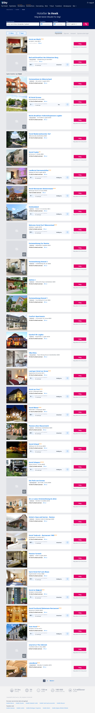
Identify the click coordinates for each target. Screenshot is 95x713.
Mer (74, 6)
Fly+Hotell (4, 6)
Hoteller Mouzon (61, 703)
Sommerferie (30, 6)
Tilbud (51, 6)
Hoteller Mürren (10, 703)
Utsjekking (55, 21)
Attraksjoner (67, 6)
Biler (46, 6)
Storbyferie (21, 6)
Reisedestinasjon (10, 21)
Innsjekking (42, 21)
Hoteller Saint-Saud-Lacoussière (47, 703)
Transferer (58, 6)
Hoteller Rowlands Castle (32, 703)
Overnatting (39, 6)
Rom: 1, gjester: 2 (72, 24)
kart (40, 43)
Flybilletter (12, 6)
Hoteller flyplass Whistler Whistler (60, 708)
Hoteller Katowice (10, 708)
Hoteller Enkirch (46, 708)
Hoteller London (20, 708)
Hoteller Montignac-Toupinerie (33, 708)
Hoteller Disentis (20, 703)
